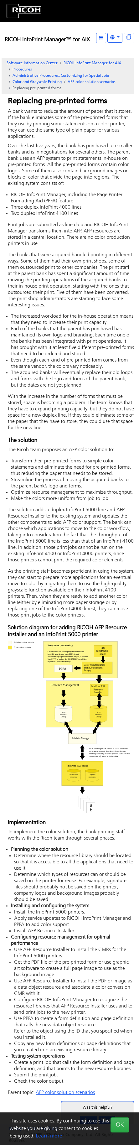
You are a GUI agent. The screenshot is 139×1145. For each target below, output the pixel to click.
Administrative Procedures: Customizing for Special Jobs (61, 76)
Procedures (22, 69)
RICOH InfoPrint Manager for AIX (92, 63)
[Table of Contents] (101, 38)
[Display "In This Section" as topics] (129, 38)
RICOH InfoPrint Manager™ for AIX (47, 40)
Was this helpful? (98, 1108)
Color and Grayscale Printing (37, 82)
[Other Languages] (114, 38)
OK (120, 1125)
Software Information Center (32, 63)
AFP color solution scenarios (92, 82)
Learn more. (50, 1136)
